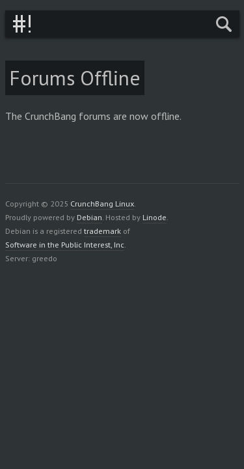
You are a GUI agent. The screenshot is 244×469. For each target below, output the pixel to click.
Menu (192, 23)
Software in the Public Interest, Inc (64, 244)
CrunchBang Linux (21, 23)
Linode (154, 217)
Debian (89, 217)
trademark (102, 230)
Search (223, 23)
